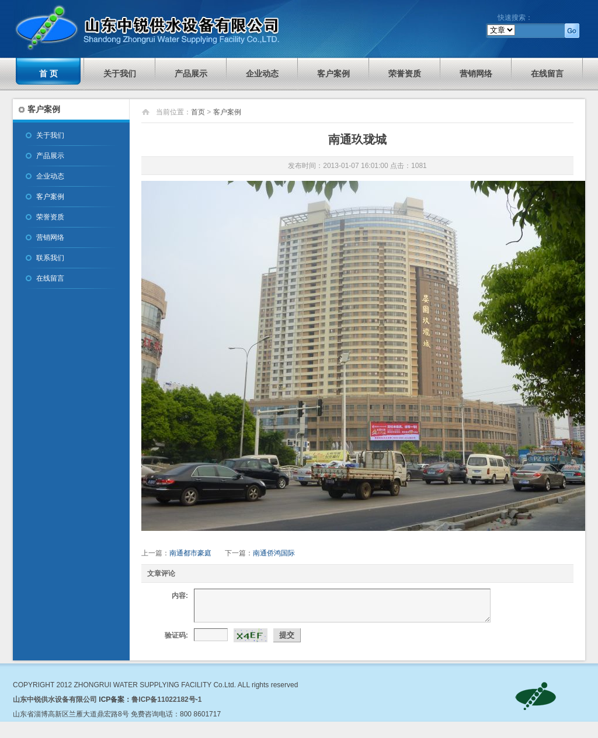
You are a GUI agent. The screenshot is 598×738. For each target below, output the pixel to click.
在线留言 (547, 73)
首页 (198, 112)
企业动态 (262, 73)
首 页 (48, 73)
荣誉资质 (404, 73)
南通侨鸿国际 (274, 553)
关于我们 (119, 73)
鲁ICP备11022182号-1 (166, 699)
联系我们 (50, 258)
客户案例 (333, 73)
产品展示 (191, 73)
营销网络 (476, 73)
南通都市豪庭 (190, 553)
